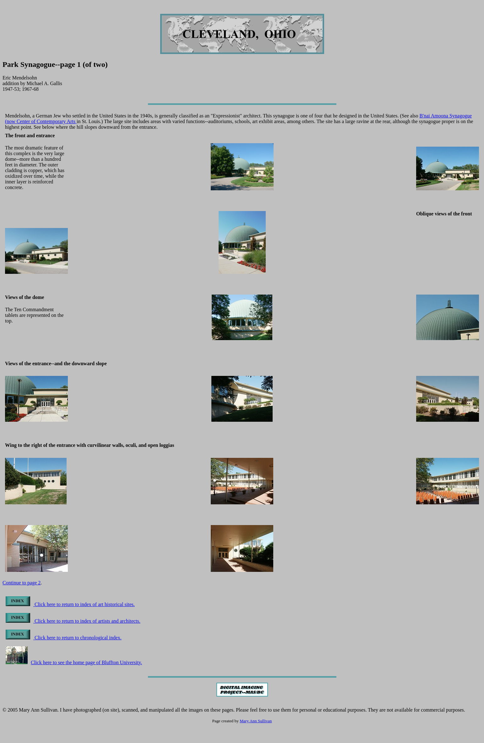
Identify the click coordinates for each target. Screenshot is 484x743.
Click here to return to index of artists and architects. (73, 621)
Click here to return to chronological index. (64, 637)
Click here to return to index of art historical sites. (70, 604)
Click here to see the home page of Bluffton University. (74, 662)
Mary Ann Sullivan (256, 721)
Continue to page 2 (22, 582)
